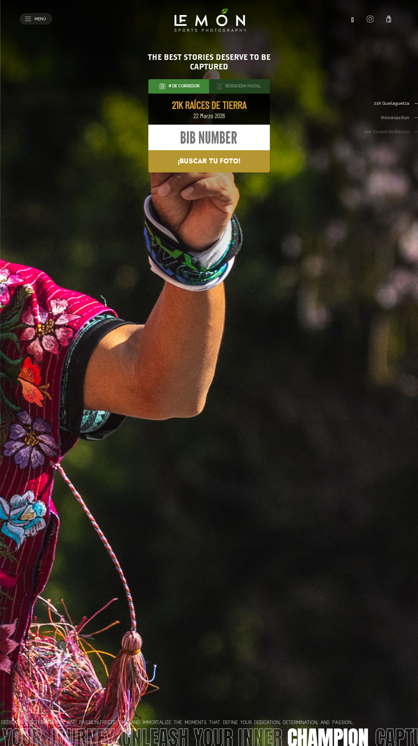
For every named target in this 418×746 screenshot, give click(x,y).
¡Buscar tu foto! (209, 161)
